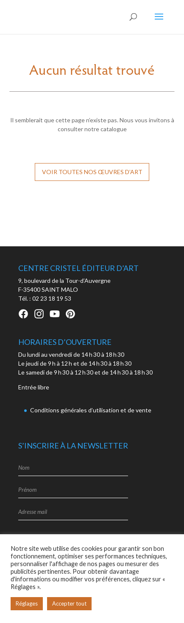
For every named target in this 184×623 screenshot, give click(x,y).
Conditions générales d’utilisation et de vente (90, 410)
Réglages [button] (27, 603)
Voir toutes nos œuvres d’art (92, 171)
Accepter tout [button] (69, 603)
